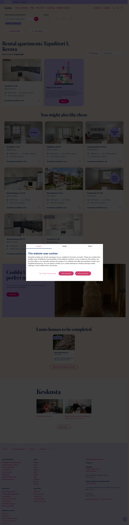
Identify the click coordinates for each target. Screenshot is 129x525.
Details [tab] (64, 246)
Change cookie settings (49, 273)
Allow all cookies (83, 273)
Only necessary (66, 273)
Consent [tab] (38, 246)
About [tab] (90, 246)
